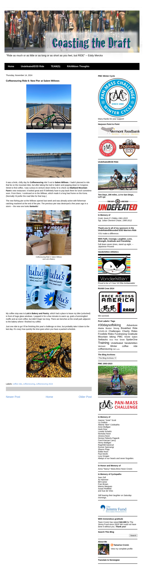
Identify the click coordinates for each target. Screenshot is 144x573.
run (114, 349)
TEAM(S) (55, 66)
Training (103, 343)
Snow (122, 340)
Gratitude (132, 334)
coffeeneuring (29, 384)
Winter (113, 346)
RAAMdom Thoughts (78, 66)
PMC (120, 336)
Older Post (85, 396)
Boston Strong (112, 328)
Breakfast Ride (129, 328)
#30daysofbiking (109, 325)
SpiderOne (131, 339)
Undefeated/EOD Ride (32, 66)
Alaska (101, 328)
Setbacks (103, 339)
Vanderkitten (130, 343)
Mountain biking (107, 336)
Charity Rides (129, 331)
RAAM (127, 337)
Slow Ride (113, 340)
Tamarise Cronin (121, 545)
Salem (134, 337)
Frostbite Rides (106, 334)
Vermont (101, 346)
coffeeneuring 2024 (44, 384)
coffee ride (17, 384)
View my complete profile (122, 549)
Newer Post (13, 396)
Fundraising (121, 334)
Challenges (115, 331)
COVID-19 (102, 331)
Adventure (132, 325)
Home (11, 66)
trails (118, 349)
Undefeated (117, 343)
